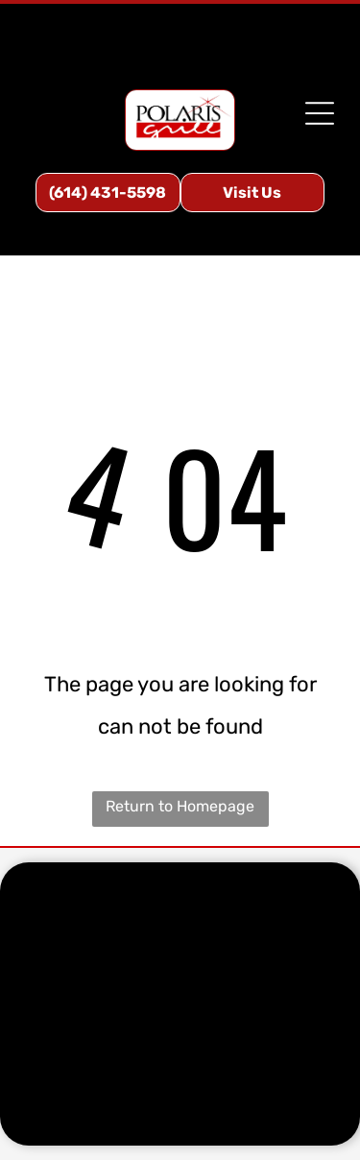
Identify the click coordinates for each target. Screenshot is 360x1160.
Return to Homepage (180, 806)
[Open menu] (319, 113)
